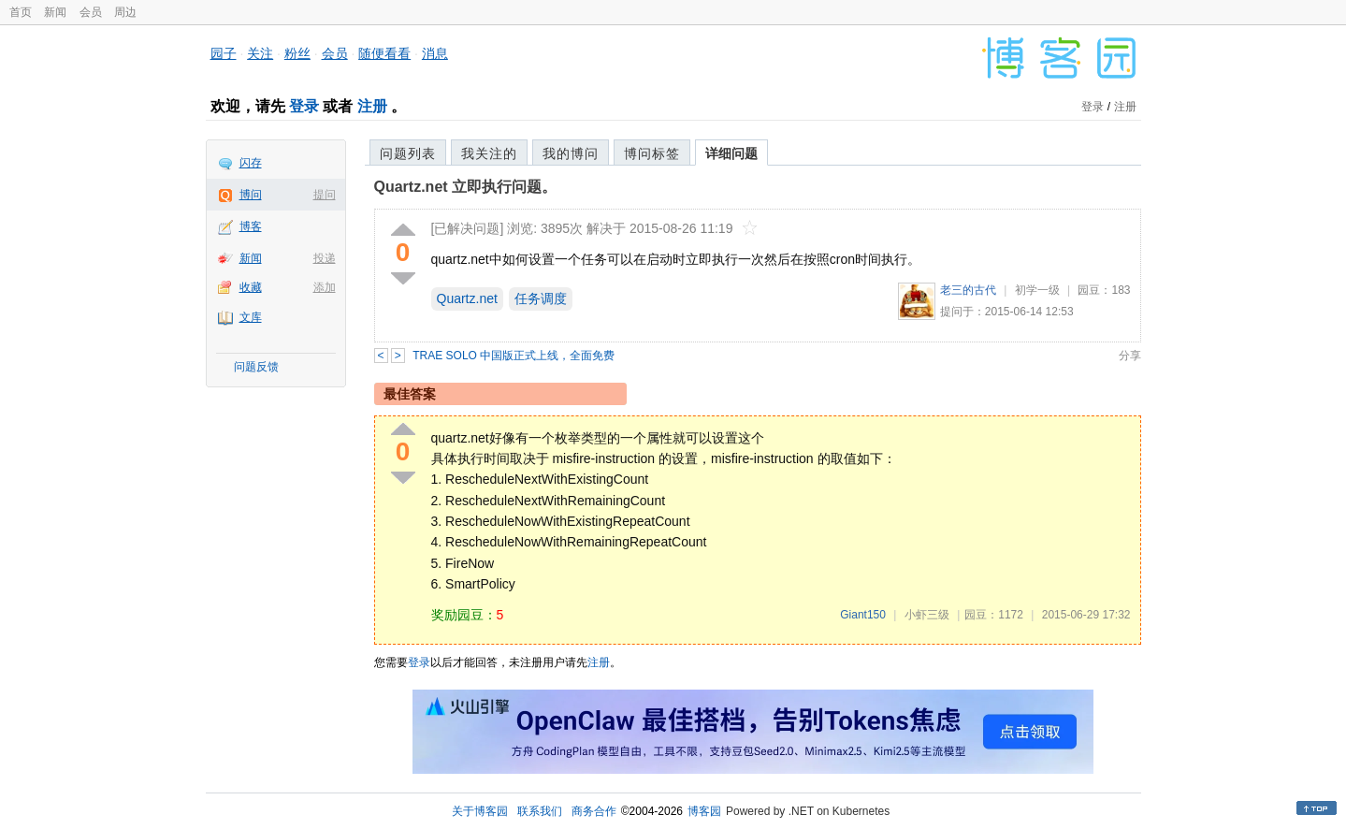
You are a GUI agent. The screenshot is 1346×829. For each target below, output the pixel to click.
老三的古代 (968, 290)
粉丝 (297, 53)
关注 (260, 53)
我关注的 (489, 153)
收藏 (250, 287)
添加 (324, 287)
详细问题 (731, 153)
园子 (223, 53)
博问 (250, 194)
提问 (324, 194)
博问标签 (652, 153)
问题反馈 (256, 366)
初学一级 (1037, 290)
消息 (435, 53)
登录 (304, 106)
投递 (324, 258)
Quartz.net (467, 298)
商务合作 (594, 811)
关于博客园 (480, 811)
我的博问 (571, 153)
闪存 (250, 162)
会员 (91, 12)
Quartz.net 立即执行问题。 (465, 187)
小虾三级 (927, 614)
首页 (20, 12)
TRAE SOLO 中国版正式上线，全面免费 (513, 355)
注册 (372, 106)
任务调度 (540, 298)
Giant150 (863, 614)
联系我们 (539, 811)
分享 (1130, 355)
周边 (125, 12)
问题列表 (408, 153)
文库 (250, 317)
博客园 (704, 811)
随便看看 (384, 53)
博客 (250, 226)
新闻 (55, 12)
